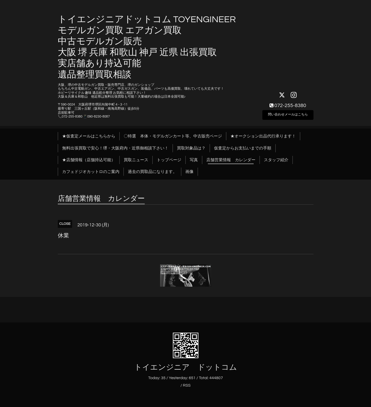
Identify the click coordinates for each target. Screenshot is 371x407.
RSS (186, 385)
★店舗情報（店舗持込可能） (88, 160)
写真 (194, 160)
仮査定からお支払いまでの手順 (242, 148)
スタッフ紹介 (276, 160)
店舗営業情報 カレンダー (230, 160)
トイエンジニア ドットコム (185, 367)
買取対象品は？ (191, 148)
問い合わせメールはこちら (287, 114)
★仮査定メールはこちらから (88, 136)
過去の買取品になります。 (152, 172)
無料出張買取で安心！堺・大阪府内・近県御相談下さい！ (115, 148)
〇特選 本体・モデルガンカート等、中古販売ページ (173, 136)
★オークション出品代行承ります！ (263, 136)
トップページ (169, 160)
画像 (189, 172)
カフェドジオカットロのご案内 (90, 172)
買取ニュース (136, 160)
